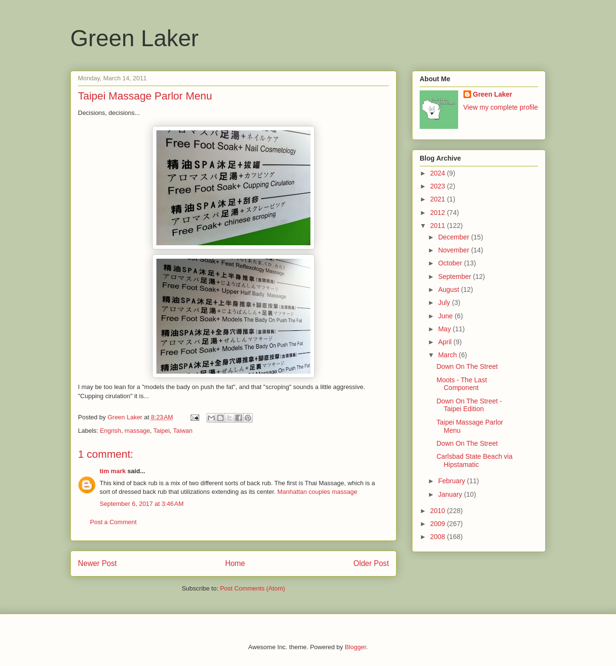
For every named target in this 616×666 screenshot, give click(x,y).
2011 (438, 225)
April (445, 342)
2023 (438, 186)
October (451, 263)
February (452, 481)
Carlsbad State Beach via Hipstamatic (474, 460)
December (454, 237)
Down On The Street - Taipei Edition (469, 405)
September (455, 276)
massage (137, 430)
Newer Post (97, 563)
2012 (438, 212)
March (448, 355)
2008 (438, 536)
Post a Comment (113, 522)
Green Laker (134, 38)
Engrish (110, 430)
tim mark (113, 471)
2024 (438, 173)
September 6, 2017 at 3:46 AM (142, 503)
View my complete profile (500, 107)
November (454, 250)
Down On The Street (467, 366)
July (445, 302)
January (451, 494)
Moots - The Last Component (461, 384)
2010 (438, 511)
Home (235, 563)
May (445, 329)
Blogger (355, 647)
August (449, 289)
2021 (438, 199)
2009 (438, 524)
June (446, 316)
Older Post (371, 563)
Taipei (162, 430)
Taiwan (182, 430)
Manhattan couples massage (317, 491)
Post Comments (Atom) (252, 588)
